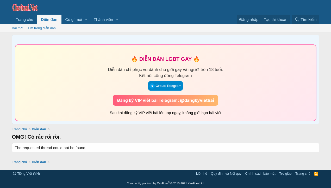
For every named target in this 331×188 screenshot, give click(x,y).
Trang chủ (24, 19)
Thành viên (103, 19)
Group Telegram (165, 86)
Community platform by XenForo (165, 183)
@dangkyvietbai (197, 100)
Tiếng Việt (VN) (26, 173)
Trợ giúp (285, 173)
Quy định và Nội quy (226, 173)
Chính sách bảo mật (260, 173)
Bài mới (17, 28)
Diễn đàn (49, 19)
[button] (86, 19)
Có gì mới (73, 19)
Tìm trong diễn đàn (41, 28)
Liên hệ (201, 173)
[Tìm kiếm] (305, 19)
